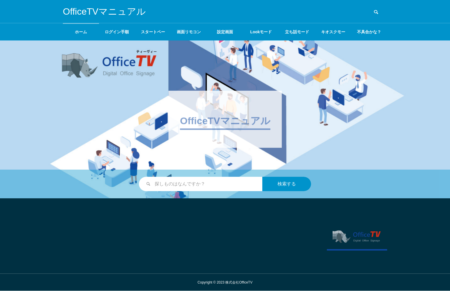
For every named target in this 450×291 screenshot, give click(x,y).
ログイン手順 (117, 32)
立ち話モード (297, 32)
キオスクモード (333, 35)
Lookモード (261, 32)
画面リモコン (189, 32)
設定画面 (225, 32)
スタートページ (153, 35)
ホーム (81, 32)
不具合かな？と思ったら (369, 35)
